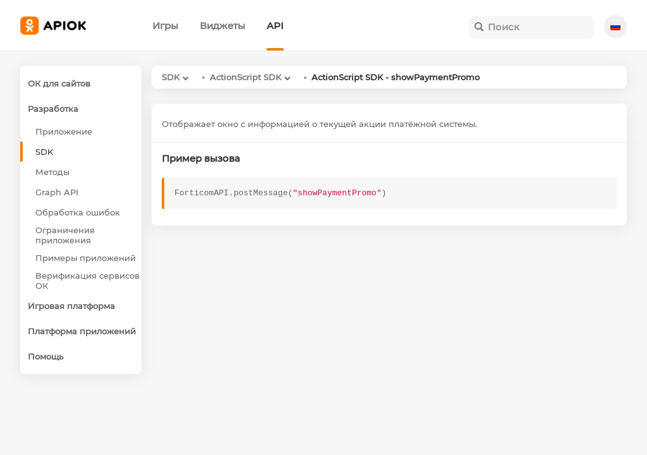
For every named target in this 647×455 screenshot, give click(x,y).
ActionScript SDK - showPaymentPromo (395, 77)
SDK (170, 77)
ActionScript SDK (245, 77)
